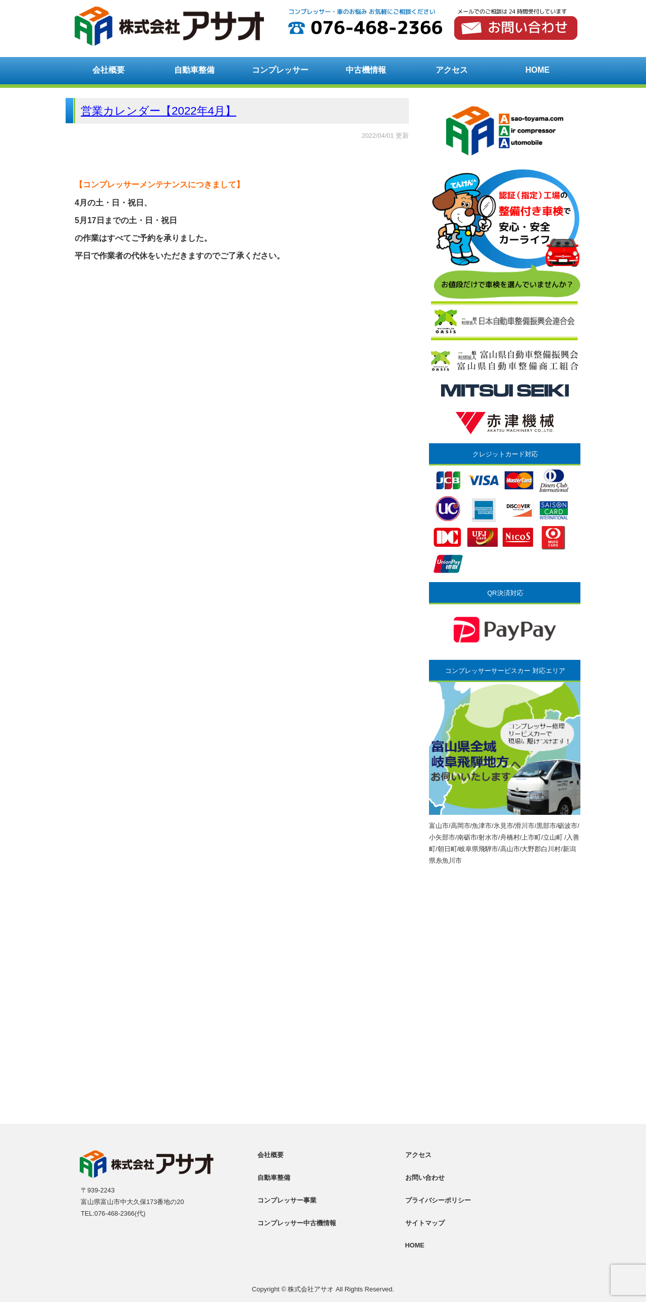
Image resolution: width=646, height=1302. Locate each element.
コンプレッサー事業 (286, 1200)
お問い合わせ (425, 1177)
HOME (537, 70)
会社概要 (108, 70)
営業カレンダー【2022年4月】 (158, 111)
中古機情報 (366, 70)
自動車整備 (194, 70)
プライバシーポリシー (438, 1200)
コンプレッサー (280, 70)
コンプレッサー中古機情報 (296, 1223)
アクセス (452, 70)
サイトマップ (425, 1223)
